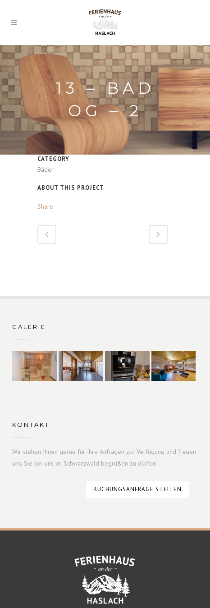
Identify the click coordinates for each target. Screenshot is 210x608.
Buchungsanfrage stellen (137, 489)
